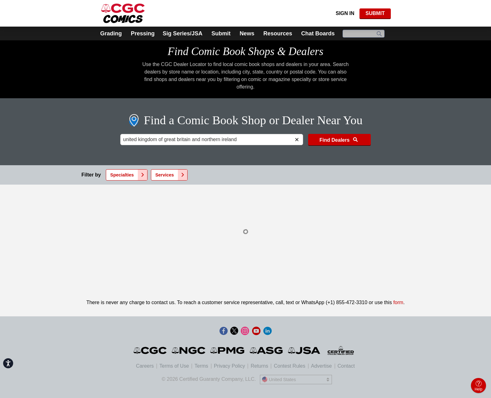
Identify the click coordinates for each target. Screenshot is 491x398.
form (398, 302)
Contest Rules (289, 366)
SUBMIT (375, 13)
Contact (346, 366)
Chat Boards (318, 33)
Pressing (143, 33)
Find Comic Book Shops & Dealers (245, 51)
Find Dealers (339, 139)
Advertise (321, 366)
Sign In (345, 13)
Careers (145, 366)
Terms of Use (174, 366)
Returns (259, 366)
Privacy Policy (229, 366)
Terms (201, 366)
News (247, 33)
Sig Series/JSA (182, 33)
